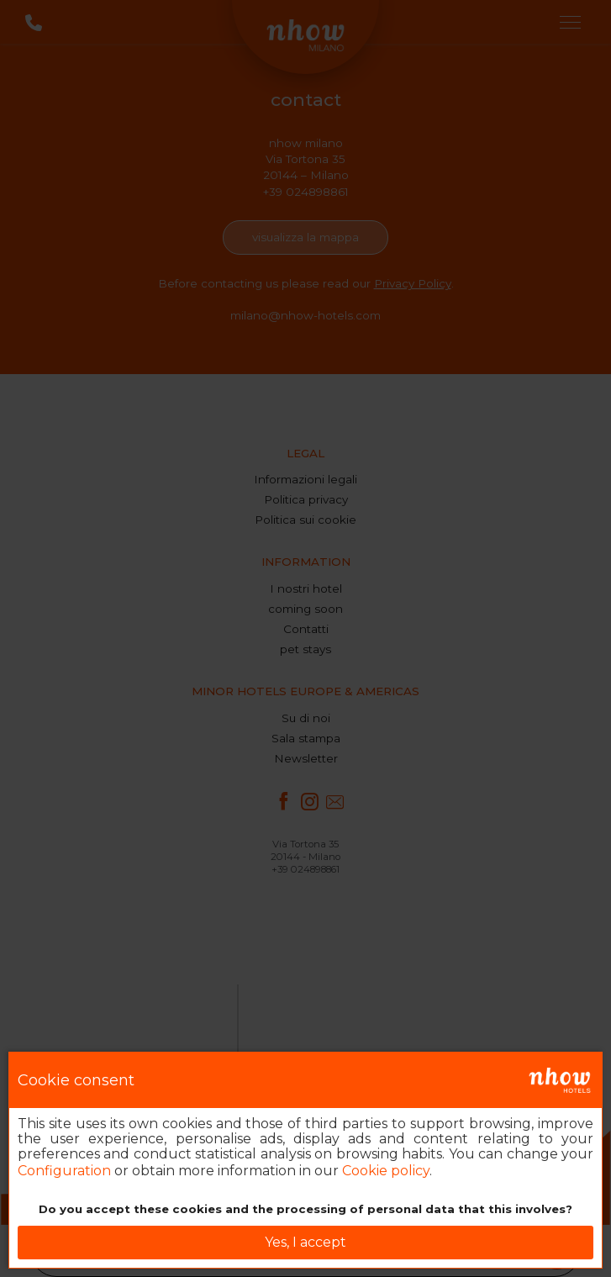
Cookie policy (385, 1171)
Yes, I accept (305, 1242)
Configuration (64, 1171)
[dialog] (305, 1160)
